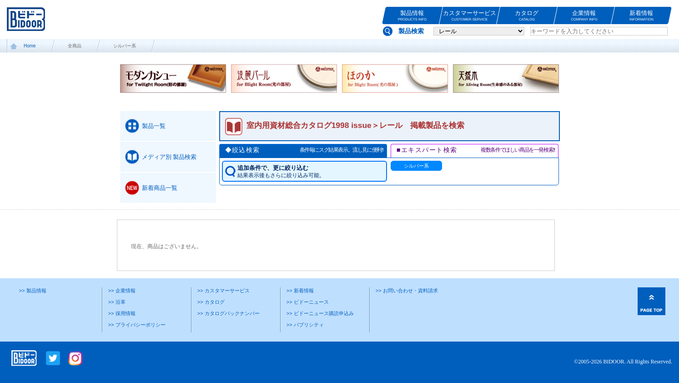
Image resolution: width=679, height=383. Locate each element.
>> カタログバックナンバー (228, 313)
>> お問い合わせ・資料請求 (407, 290)
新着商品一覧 (159, 187)
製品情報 (412, 16)
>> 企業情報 (122, 290)
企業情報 (584, 16)
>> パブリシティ (305, 324)
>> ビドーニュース (308, 302)
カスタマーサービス (469, 16)
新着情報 (641, 16)
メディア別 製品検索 (169, 156)
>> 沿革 (117, 302)
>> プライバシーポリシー (137, 324)
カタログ (526, 16)
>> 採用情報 (122, 313)
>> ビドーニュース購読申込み (320, 313)
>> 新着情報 (300, 290)
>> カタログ (211, 302)
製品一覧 (154, 126)
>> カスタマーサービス (223, 290)
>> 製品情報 (32, 290)
